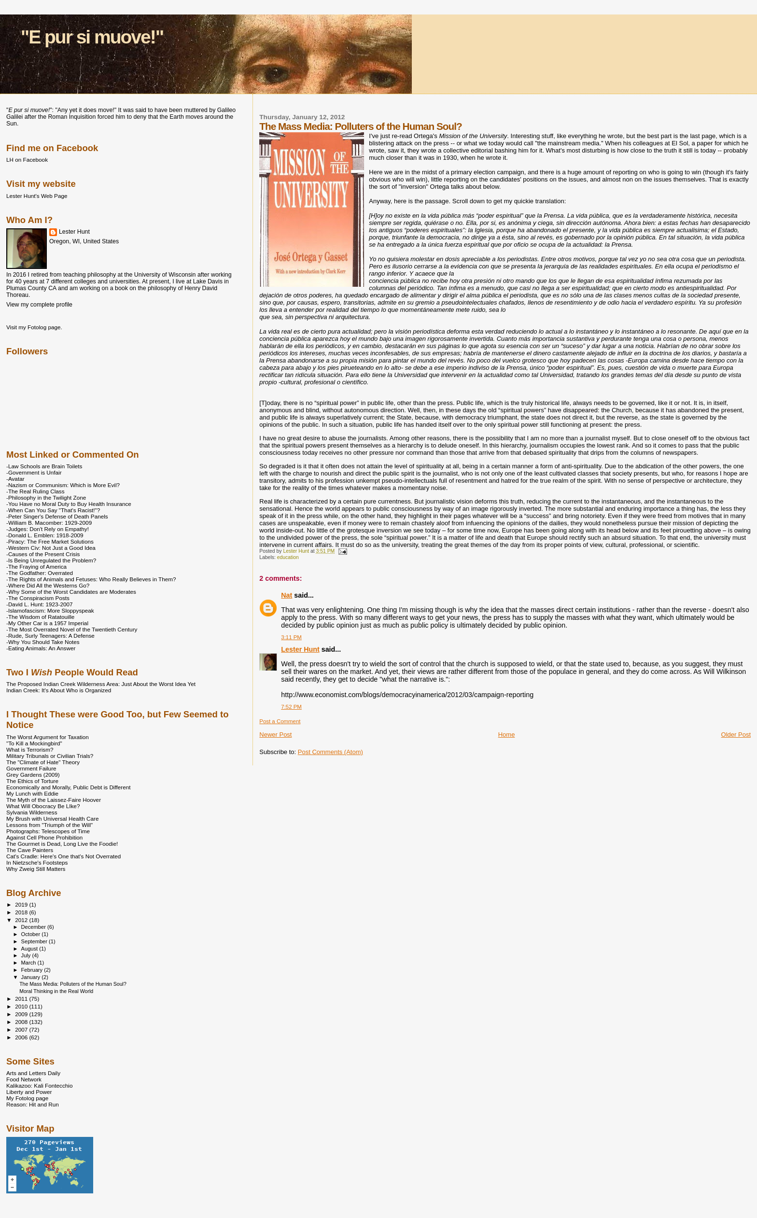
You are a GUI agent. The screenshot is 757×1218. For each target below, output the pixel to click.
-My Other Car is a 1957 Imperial (47, 623)
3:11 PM (291, 637)
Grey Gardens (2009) (33, 774)
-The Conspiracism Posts (38, 598)
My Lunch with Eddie (32, 793)
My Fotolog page (27, 1098)
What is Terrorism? (29, 749)
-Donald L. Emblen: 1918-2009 (45, 535)
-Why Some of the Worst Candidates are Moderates (71, 591)
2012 (22, 920)
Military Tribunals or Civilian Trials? (49, 756)
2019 (22, 904)
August (30, 949)
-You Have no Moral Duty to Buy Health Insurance (68, 504)
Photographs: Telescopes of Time (48, 831)
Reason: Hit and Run (32, 1104)
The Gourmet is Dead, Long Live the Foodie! (62, 843)
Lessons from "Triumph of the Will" (49, 825)
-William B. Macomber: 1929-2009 (49, 522)
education (288, 557)
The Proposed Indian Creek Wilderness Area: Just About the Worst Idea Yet (101, 684)
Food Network (24, 1079)
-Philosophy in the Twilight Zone (46, 497)
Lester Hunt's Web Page (36, 196)
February (32, 970)
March (29, 963)
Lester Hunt (300, 649)
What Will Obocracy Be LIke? (43, 806)
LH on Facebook (27, 159)
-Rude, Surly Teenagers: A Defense (50, 635)
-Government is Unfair (34, 472)
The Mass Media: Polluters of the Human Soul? (72, 984)
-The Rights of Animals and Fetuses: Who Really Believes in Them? (91, 579)
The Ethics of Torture (32, 781)
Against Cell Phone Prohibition (44, 837)
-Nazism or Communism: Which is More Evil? (63, 485)
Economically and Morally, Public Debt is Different (68, 787)
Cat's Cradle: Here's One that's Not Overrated (63, 856)
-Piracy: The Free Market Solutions (50, 541)
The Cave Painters (29, 850)
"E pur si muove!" (92, 37)
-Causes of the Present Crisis (43, 554)
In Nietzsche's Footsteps (37, 862)
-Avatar (15, 479)
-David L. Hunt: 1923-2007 (39, 604)
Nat (286, 595)
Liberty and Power (29, 1092)
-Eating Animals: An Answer (40, 648)
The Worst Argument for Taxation (47, 737)
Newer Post (275, 734)
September (35, 941)
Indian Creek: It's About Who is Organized (58, 690)
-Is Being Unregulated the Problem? (51, 560)
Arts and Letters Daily (33, 1073)
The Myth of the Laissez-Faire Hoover (53, 800)
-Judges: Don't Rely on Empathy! (47, 529)
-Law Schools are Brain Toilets (44, 466)
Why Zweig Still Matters (35, 869)
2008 (22, 1022)
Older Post (736, 734)
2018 (22, 912)
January (31, 977)
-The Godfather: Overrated (39, 573)
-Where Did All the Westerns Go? (47, 585)
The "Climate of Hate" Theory (43, 762)
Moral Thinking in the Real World (56, 991)
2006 (22, 1037)
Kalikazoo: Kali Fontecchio (39, 1085)
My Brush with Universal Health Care (52, 818)
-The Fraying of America (36, 566)
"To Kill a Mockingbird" (34, 743)
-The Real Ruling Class (35, 491)
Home (506, 734)
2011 (22, 998)
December (34, 927)
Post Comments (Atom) (330, 752)
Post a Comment (279, 721)
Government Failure (31, 768)
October (31, 934)
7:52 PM (291, 707)
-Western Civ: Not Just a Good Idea (51, 548)
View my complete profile (39, 304)
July (26, 955)
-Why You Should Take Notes (43, 642)
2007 (22, 1029)
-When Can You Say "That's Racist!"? (53, 510)
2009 (22, 1014)
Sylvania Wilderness (31, 812)
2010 (22, 1006)
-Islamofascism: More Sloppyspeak (50, 610)
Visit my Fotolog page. (34, 327)
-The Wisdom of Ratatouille (40, 617)
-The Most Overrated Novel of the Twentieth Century (71, 629)
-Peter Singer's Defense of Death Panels (57, 516)
